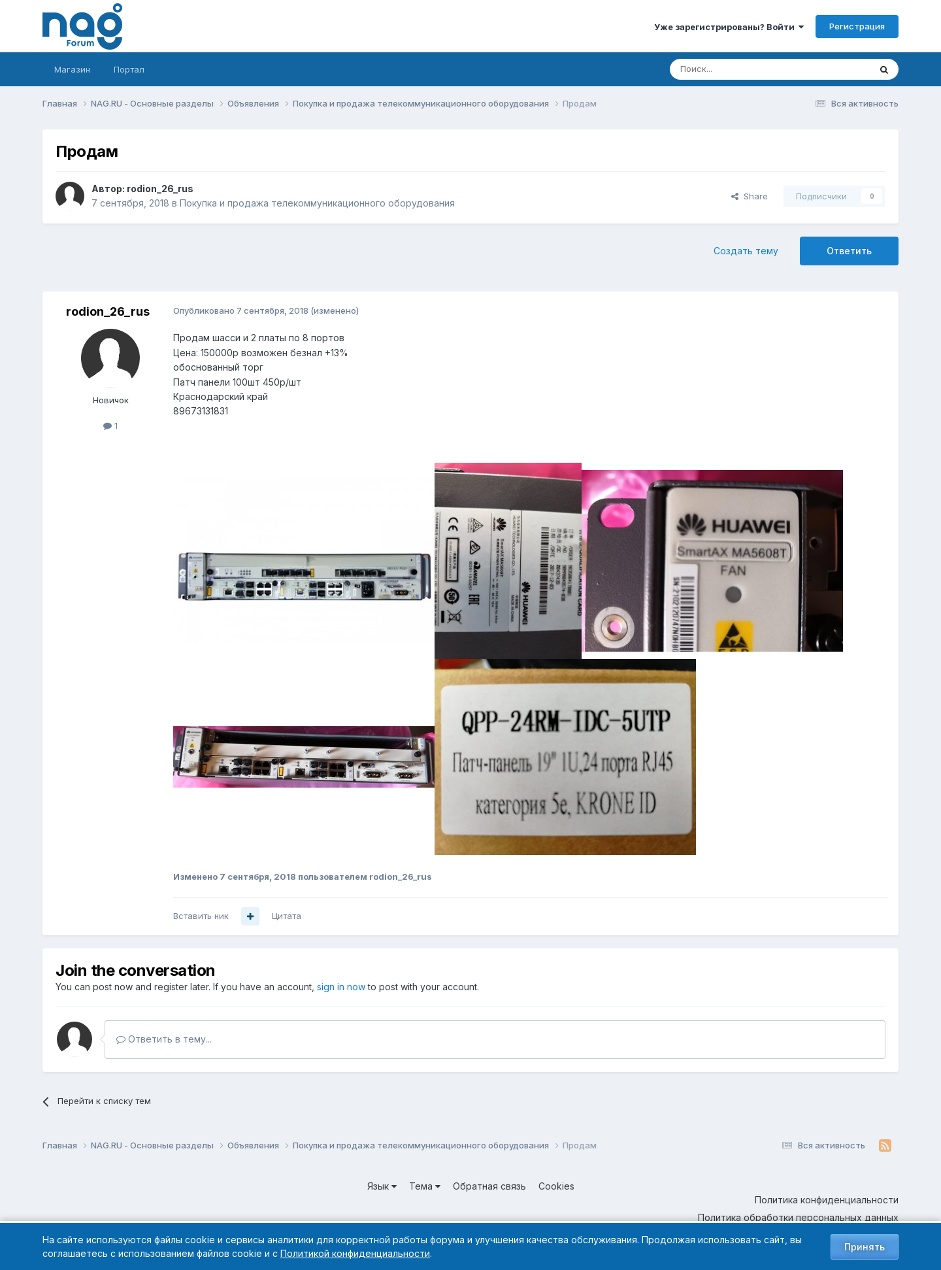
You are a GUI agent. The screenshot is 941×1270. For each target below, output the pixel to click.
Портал (129, 69)
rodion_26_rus (160, 188)
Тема (424, 1186)
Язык (382, 1186)
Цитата (286, 916)
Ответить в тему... (164, 1038)
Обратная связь (489, 1186)
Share (749, 196)
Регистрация (857, 26)
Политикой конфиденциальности (355, 1253)
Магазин (72, 69)
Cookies (556, 1186)
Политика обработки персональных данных (798, 1217)
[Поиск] (734, 69)
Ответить (849, 250)
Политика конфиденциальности (827, 1199)
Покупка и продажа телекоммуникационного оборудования (317, 203)
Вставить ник (201, 916)
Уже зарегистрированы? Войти (729, 27)
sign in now (341, 986)
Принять (864, 1246)
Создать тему (746, 250)
